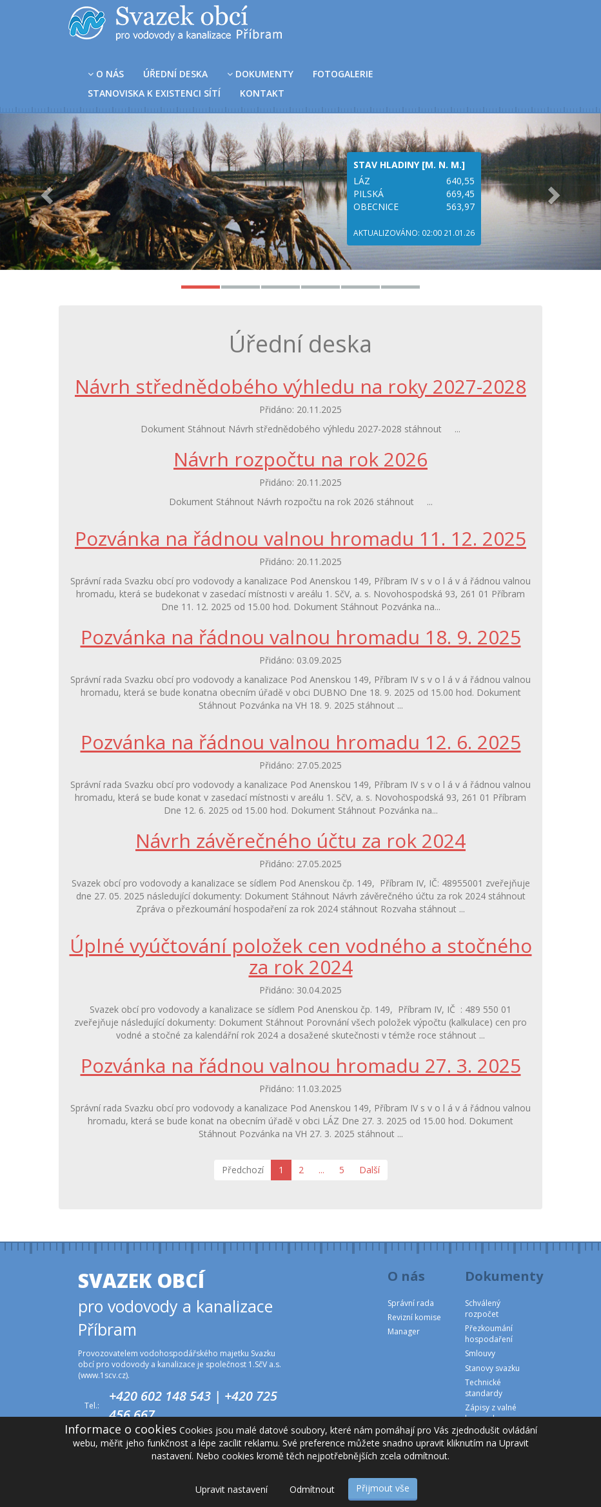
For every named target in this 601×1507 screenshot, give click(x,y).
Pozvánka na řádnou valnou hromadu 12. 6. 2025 (301, 742)
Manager (404, 1331)
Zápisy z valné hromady (491, 1413)
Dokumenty (260, 74)
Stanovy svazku (492, 1368)
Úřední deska (175, 74)
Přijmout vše (382, 1488)
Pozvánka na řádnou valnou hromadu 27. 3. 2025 (301, 1065)
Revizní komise (414, 1317)
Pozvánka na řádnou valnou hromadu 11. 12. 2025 (300, 538)
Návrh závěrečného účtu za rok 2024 (300, 840)
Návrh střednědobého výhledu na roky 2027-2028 (300, 386)
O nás (106, 74)
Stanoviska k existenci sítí (154, 93)
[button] (45, 191)
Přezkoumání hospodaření (489, 1334)
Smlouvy (480, 1353)
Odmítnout (312, 1489)
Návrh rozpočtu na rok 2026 (300, 459)
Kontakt (262, 93)
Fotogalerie (343, 74)
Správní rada (411, 1303)
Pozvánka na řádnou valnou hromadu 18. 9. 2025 (301, 637)
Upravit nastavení (231, 1489)
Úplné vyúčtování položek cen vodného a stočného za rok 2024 (301, 956)
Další (369, 1170)
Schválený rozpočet (482, 1309)
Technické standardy (483, 1388)
